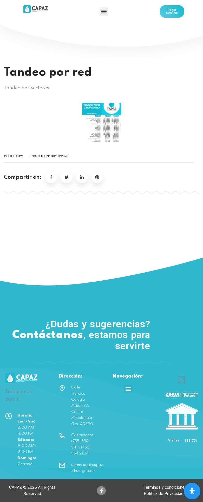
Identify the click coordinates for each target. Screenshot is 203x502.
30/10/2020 (59, 156)
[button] (104, 11)
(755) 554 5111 (172, 333)
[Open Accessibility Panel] (192, 491)
